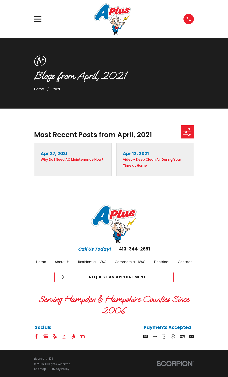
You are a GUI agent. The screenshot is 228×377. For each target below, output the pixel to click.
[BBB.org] (64, 336)
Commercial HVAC (130, 262)
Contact (185, 262)
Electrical (161, 262)
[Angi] (73, 336)
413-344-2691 (134, 249)
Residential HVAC (92, 262)
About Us (62, 262)
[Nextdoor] (82, 336)
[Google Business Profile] (45, 336)
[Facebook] (36, 336)
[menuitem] (40, 369)
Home (41, 262)
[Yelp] (54, 336)
